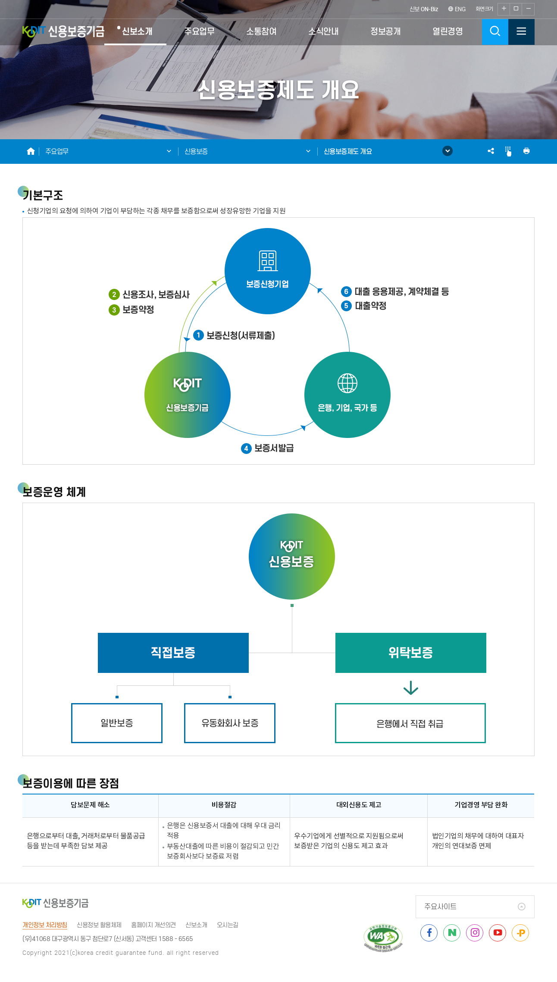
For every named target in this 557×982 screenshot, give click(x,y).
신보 (424, 9)
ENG (457, 9)
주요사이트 (440, 906)
